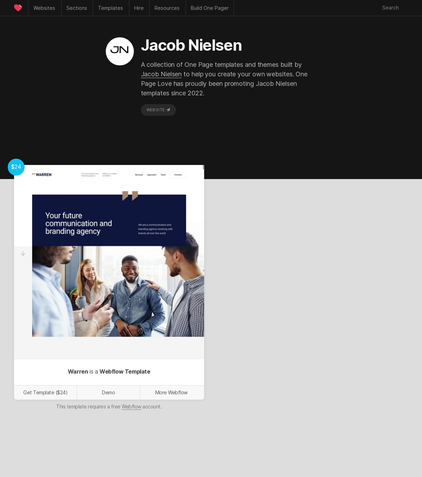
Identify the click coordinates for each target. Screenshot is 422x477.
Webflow (131, 406)
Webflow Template (124, 371)
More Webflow (171, 392)
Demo (108, 392)
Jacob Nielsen (161, 74)
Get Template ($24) (45, 392)
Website (158, 109)
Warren (78, 371)
